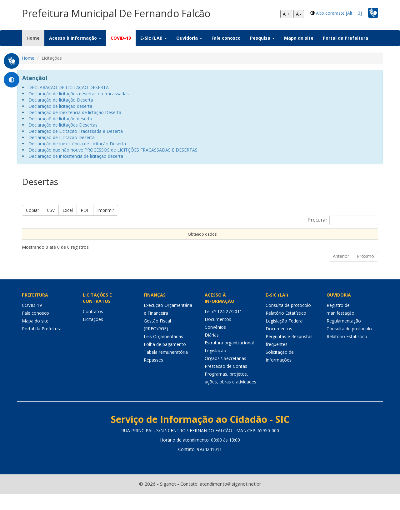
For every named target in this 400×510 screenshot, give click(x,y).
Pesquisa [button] (262, 38)
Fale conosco (226, 38)
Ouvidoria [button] (189, 38)
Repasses (153, 376)
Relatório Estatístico (286, 329)
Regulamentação (344, 337)
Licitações (93, 336)
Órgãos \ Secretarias (225, 375)
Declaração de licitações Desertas (63, 125)
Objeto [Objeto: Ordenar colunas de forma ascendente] (240, 239)
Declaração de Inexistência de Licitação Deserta (77, 144)
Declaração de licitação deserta (60, 106)
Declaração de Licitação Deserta (61, 137)
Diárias (212, 351)
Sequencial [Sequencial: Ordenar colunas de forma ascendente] (36, 239)
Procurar (343, 220)
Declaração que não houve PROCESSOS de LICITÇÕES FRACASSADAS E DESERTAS (113, 150)
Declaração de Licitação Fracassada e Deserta (75, 131)
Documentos (218, 336)
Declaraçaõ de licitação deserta (60, 119)
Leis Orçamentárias (163, 353)
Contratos (93, 328)
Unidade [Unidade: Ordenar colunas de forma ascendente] (336, 239)
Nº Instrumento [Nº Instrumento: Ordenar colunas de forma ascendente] (106, 236)
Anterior (341, 273)
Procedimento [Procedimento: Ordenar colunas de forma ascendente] (186, 239)
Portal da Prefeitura (345, 38)
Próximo (365, 273)
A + (286, 14)
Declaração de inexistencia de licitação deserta (75, 156)
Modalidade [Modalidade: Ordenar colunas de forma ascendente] (148, 239)
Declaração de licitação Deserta (60, 100)
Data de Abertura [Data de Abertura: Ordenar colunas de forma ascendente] (268, 236)
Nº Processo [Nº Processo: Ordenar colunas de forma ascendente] (68, 236)
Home (35, 38)
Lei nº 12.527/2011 (223, 328)
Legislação (215, 367)
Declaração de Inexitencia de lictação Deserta (74, 112)
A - (299, 14)
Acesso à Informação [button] (75, 38)
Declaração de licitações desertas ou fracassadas (78, 94)
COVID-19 (121, 38)
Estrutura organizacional (229, 359)
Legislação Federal (284, 337)
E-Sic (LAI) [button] (153, 38)
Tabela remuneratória (166, 369)
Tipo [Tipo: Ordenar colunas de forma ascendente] (216, 239)
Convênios (215, 344)
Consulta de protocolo (288, 322)
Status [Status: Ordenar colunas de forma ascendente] (309, 239)
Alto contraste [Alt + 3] (339, 13)
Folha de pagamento (165, 361)
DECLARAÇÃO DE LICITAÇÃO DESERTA (68, 87)
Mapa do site (298, 38)
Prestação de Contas (226, 383)
